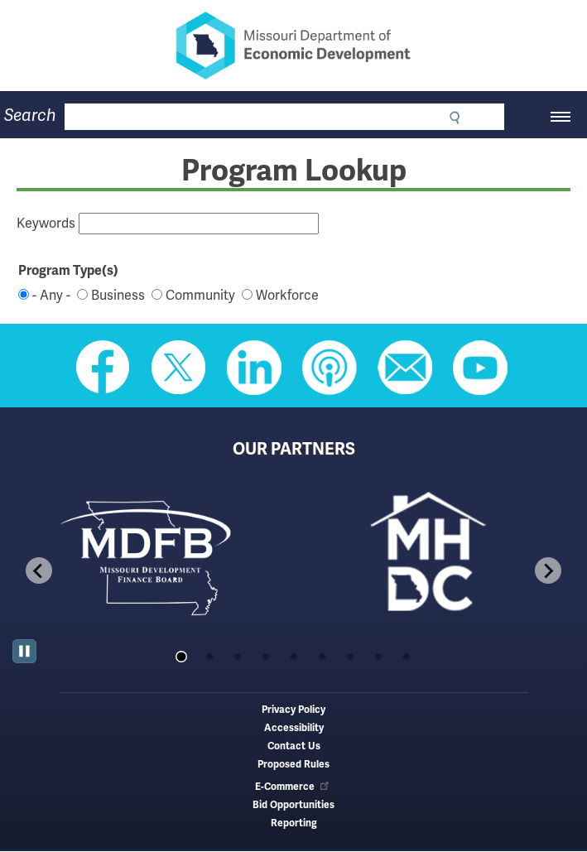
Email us (405, 367)
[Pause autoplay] (24, 651)
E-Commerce (293, 787)
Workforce (287, 295)
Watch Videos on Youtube (480, 367)
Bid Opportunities (293, 805)
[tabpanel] (153, 556)
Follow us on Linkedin (254, 367)
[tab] (180, 656)
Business (118, 295)
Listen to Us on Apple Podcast (329, 367)
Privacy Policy (293, 710)
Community (200, 295)
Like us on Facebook (103, 367)
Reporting (294, 823)
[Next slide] (548, 570)
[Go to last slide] (39, 570)
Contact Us (293, 746)
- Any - (51, 295)
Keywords (46, 223)
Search (30, 115)
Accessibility (294, 728)
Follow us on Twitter (179, 367)
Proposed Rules (293, 764)
